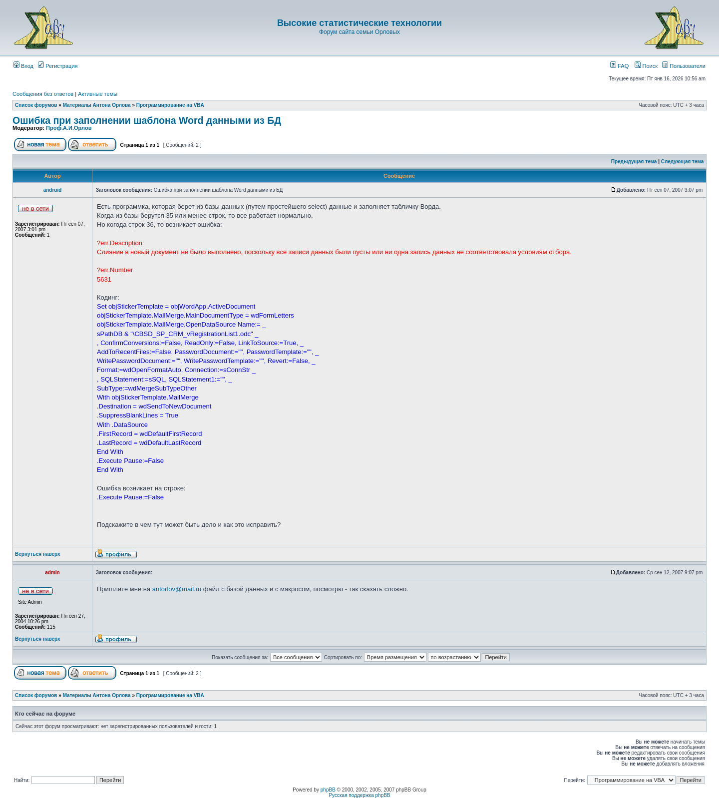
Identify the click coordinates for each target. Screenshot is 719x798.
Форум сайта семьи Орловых (359, 31)
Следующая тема (682, 161)
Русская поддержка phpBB (359, 795)
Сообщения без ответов (42, 94)
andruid (52, 190)
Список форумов (36, 105)
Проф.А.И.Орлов (68, 128)
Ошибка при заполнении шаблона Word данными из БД (146, 120)
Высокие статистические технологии (359, 23)
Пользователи (684, 66)
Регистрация (57, 66)
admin (52, 572)
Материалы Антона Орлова (97, 105)
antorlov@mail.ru (176, 589)
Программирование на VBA (170, 105)
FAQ (619, 66)
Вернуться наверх (37, 554)
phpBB (328, 790)
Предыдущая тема (634, 161)
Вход (23, 66)
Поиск (646, 66)
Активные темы (97, 94)
